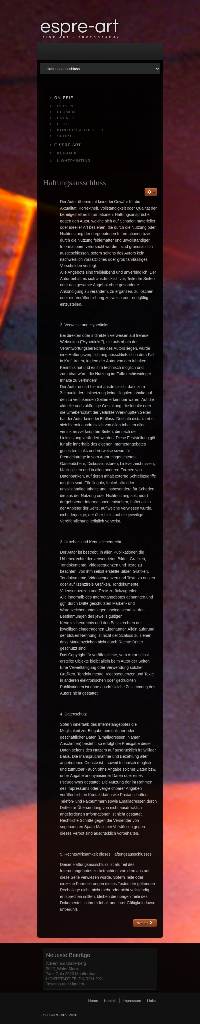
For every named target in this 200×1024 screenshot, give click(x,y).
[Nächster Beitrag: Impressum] (145, 923)
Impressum (132, 1001)
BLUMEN (66, 112)
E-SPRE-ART (67, 145)
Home (93, 1001)
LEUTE (64, 124)
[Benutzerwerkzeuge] (151, 192)
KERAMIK (67, 153)
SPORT (64, 136)
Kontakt (110, 1001)
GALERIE (63, 98)
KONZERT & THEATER (80, 130)
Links (151, 1001)
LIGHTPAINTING (74, 160)
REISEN (65, 106)
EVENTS (66, 118)
